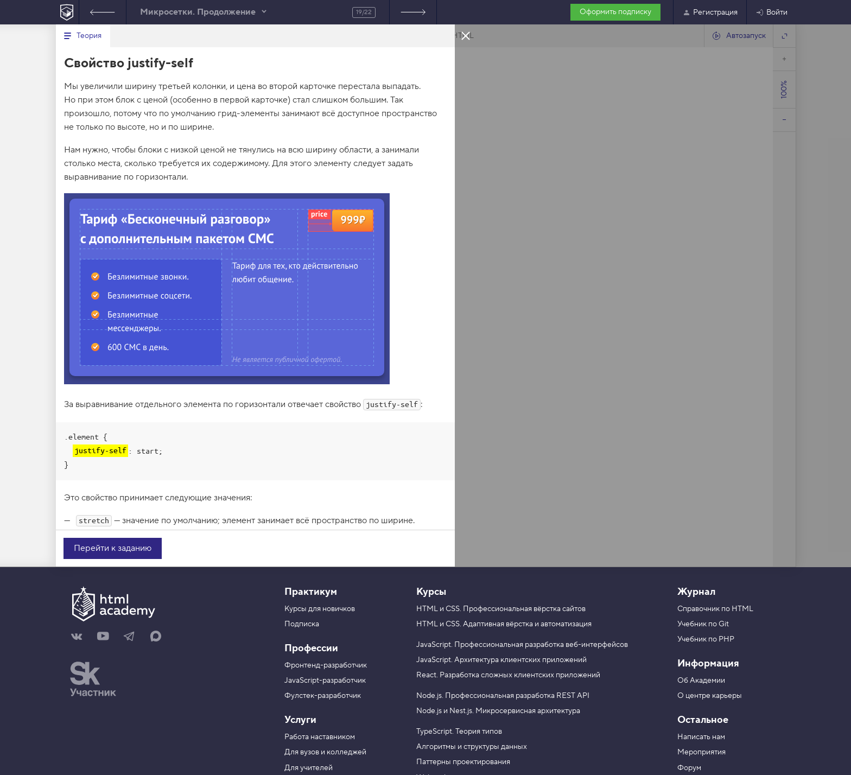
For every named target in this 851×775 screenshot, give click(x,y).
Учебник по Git (703, 624)
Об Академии (701, 680)
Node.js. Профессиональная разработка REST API (502, 696)
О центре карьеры (709, 696)
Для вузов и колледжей (325, 752)
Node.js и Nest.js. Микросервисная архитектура (498, 711)
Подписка (301, 624)
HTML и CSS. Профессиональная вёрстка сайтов (501, 609)
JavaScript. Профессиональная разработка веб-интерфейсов (522, 645)
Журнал (696, 592)
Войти (771, 12)
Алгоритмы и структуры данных (471, 747)
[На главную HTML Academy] (67, 12)
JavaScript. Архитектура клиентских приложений (501, 660)
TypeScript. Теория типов (459, 731)
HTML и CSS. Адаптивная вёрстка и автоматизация (504, 624)
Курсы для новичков (319, 609)
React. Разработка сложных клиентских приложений (508, 675)
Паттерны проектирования (463, 762)
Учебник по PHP (705, 639)
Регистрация (710, 12)
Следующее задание (413, 12)
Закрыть (466, 35)
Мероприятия (701, 752)
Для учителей (308, 768)
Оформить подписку (615, 12)
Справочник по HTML (715, 609)
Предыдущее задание (102, 12)
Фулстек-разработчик (322, 696)
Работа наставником (319, 737)
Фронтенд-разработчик (325, 665)
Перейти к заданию (112, 548)
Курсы (431, 592)
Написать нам (701, 737)
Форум (689, 768)
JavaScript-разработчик (325, 680)
